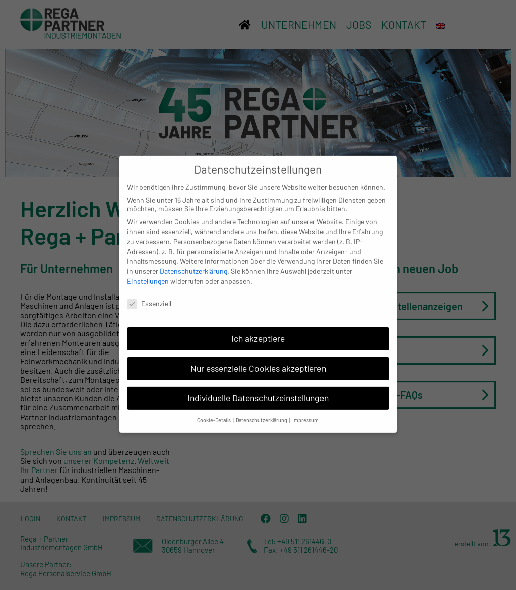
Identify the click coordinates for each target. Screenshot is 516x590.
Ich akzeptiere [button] (258, 332)
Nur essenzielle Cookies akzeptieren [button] (258, 362)
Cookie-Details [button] (214, 413)
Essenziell (149, 297)
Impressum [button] (305, 413)
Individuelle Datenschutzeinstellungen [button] (258, 392)
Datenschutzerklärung (193, 265)
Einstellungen (148, 275)
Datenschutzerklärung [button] (262, 413)
